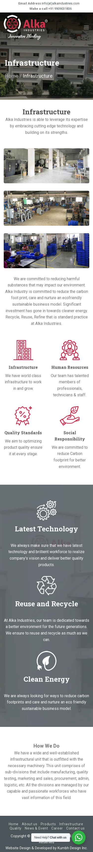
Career (57, 828)
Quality (16, 828)
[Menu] (86, 27)
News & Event (36, 828)
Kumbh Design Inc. (73, 848)
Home (11, 76)
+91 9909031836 (60, 8)
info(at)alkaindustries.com (60, 3)
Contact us (75, 828)
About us (29, 824)
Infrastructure (71, 824)
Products (48, 824)
